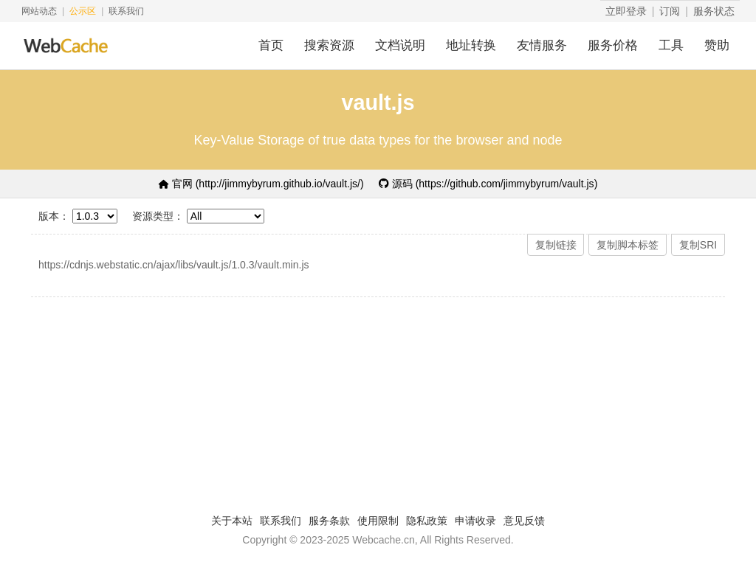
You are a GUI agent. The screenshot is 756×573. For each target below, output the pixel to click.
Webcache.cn (383, 540)
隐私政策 (426, 521)
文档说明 (400, 45)
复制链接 (556, 245)
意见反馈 (524, 521)
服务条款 (329, 521)
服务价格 (613, 45)
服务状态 (714, 11)
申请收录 (475, 521)
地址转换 (471, 45)
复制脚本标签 (628, 245)
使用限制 (378, 521)
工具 (671, 45)
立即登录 (626, 11)
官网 (261, 184)
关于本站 (231, 521)
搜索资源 (329, 45)
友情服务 (542, 45)
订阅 (669, 11)
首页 (271, 45)
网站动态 (39, 11)
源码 (488, 184)
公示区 (82, 11)
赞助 (716, 45)
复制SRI (698, 245)
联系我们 (126, 11)
